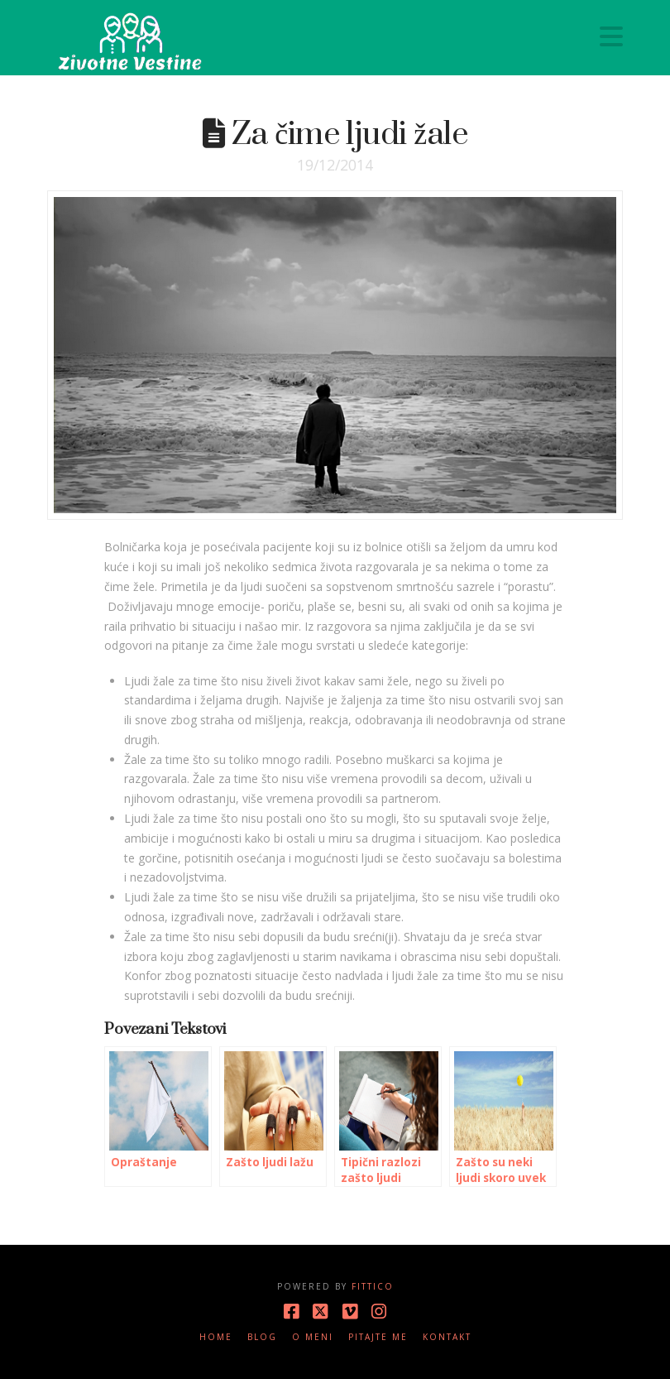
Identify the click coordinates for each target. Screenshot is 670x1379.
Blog (262, 1337)
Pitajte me (378, 1337)
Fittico (373, 1286)
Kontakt (447, 1337)
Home (215, 1337)
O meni (312, 1337)
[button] (611, 36)
